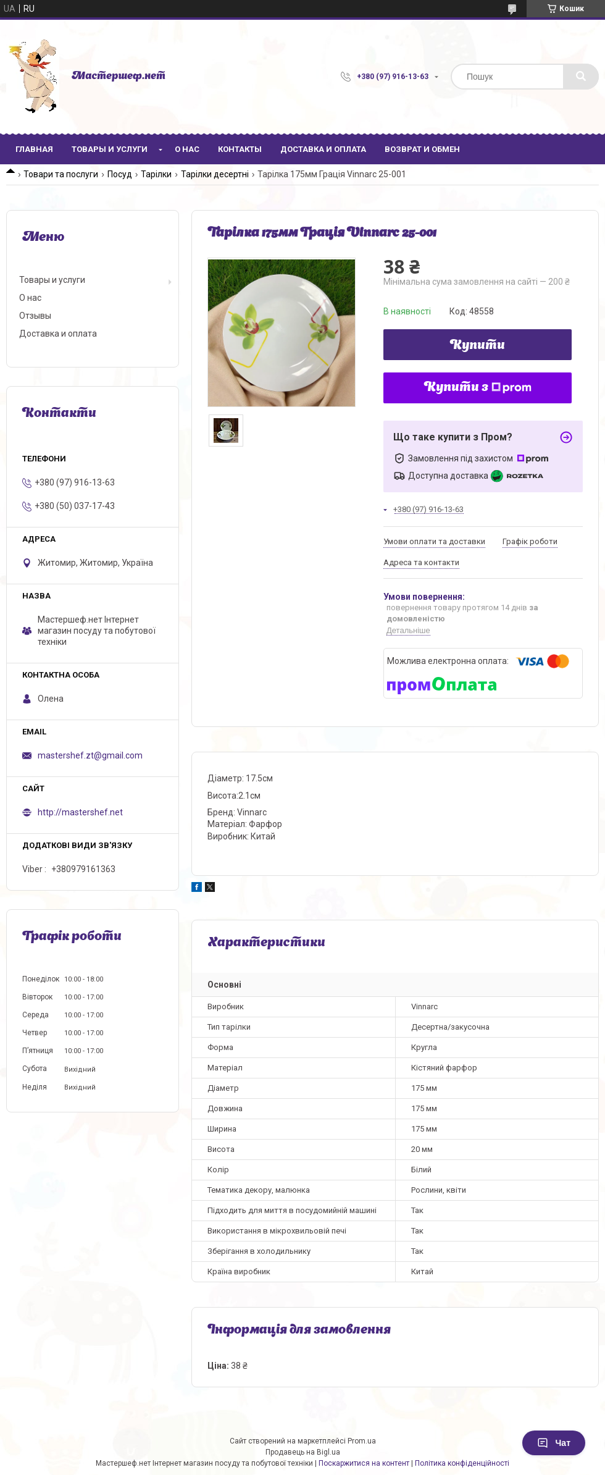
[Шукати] (581, 77)
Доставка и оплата (323, 149)
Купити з (478, 388)
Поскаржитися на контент (364, 1463)
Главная (34, 149)
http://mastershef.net (80, 812)
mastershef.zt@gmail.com (90, 755)
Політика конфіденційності (462, 1463)
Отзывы (35, 316)
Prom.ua (362, 1441)
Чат (553, 1442)
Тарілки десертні (215, 174)
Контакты (240, 149)
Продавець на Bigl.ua (302, 1452)
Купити (477, 346)
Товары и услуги (110, 149)
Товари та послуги (60, 174)
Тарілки (156, 174)
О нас (187, 149)
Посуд (119, 174)
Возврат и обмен (422, 149)
